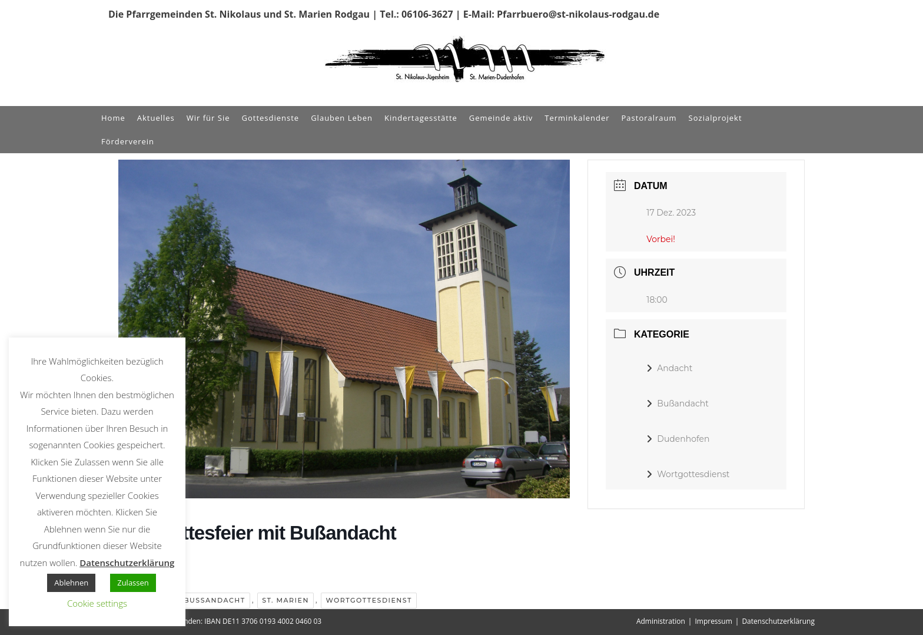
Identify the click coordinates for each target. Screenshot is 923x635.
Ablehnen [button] (71, 582)
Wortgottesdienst (368, 600)
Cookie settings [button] (97, 603)
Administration (660, 621)
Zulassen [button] (133, 582)
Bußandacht (214, 600)
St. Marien (285, 600)
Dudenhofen (677, 439)
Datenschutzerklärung (778, 621)
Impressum (713, 621)
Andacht (669, 368)
